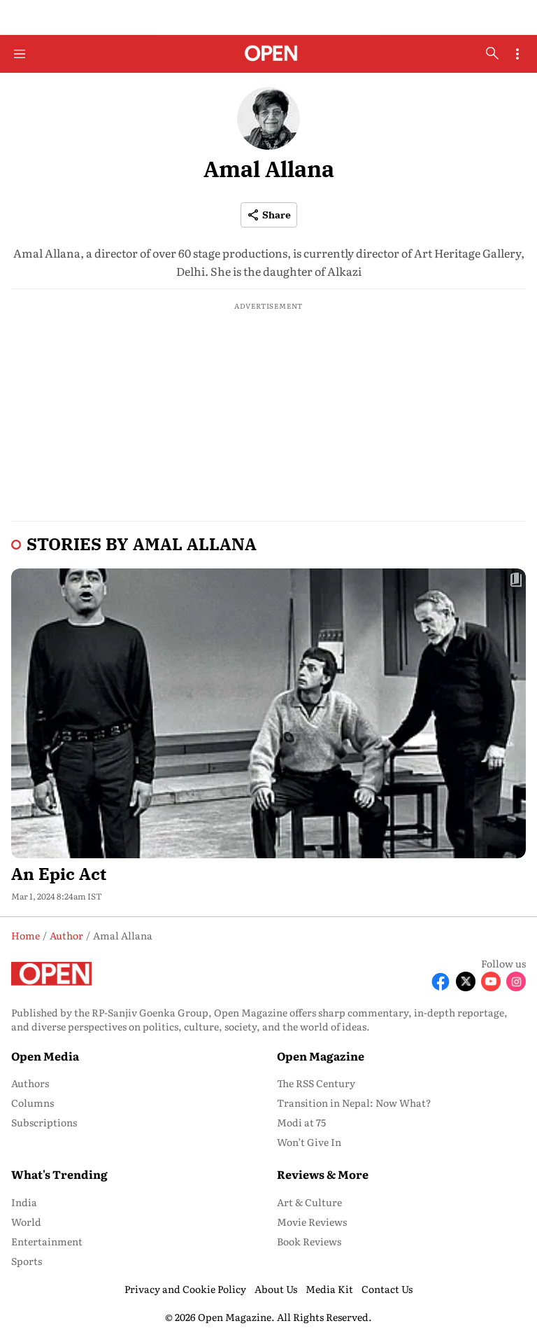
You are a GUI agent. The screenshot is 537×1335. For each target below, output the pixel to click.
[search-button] (492, 53)
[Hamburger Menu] (19, 54)
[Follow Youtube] (491, 981)
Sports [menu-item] (26, 1261)
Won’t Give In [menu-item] (309, 1142)
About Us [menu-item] (276, 1289)
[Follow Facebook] (440, 981)
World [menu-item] (26, 1222)
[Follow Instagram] (516, 981)
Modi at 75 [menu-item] (301, 1122)
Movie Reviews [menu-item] (312, 1222)
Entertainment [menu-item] (47, 1241)
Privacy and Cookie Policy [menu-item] (185, 1289)
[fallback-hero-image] (268, 713)
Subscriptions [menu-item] (44, 1122)
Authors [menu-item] (30, 1083)
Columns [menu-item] (32, 1103)
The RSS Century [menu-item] (316, 1083)
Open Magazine (320, 1055)
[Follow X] (465, 981)
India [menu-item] (24, 1202)
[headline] (268, 871)
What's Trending (59, 1174)
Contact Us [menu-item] (387, 1289)
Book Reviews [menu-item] (309, 1241)
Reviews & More (322, 1174)
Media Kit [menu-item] (329, 1289)
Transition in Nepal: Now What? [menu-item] (354, 1103)
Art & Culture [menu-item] (309, 1202)
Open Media (45, 1055)
